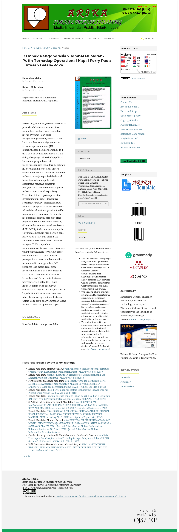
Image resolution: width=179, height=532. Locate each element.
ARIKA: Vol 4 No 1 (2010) (91, 371)
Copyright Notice (129, 120)
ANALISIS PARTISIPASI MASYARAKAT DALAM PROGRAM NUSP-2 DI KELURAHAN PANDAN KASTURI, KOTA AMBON (68, 405)
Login (153, 6)
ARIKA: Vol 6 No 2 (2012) (94, 398)
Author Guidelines (130, 147)
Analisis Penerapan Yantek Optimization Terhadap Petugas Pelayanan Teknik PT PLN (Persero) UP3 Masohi (68, 438)
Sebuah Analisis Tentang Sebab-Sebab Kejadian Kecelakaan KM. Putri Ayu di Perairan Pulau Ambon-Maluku (69, 397)
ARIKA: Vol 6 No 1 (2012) (64, 392)
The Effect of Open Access (97, 349)
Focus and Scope (129, 111)
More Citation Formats (91, 203)
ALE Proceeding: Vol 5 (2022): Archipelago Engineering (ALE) (76, 408)
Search (149, 38)
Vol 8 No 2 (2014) (51, 48)
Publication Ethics (130, 124)
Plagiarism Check (129, 138)
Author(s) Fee (127, 142)
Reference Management (132, 133)
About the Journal (129, 106)
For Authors (125, 381)
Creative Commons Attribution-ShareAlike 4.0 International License (90, 496)
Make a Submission (133, 161)
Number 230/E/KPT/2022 (141, 319)
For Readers (125, 377)
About (107, 38)
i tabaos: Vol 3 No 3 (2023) (49, 450)
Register (142, 6)
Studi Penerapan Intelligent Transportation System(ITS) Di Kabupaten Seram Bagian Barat (68, 370)
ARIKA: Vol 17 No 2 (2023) (66, 441)
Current (38, 38)
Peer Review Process (131, 129)
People (92, 38)
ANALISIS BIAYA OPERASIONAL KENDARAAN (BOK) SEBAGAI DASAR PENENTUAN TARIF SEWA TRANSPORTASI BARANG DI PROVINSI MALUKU (68, 414)
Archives (53, 38)
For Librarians (127, 386)
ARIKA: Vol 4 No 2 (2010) (72, 377)
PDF (83, 139)
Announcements (73, 38)
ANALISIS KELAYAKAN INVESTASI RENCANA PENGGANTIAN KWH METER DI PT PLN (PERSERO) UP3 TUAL (67, 447)
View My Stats (138, 78)
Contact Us (126, 102)
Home (25, 38)
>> (29, 455)
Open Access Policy (130, 115)
